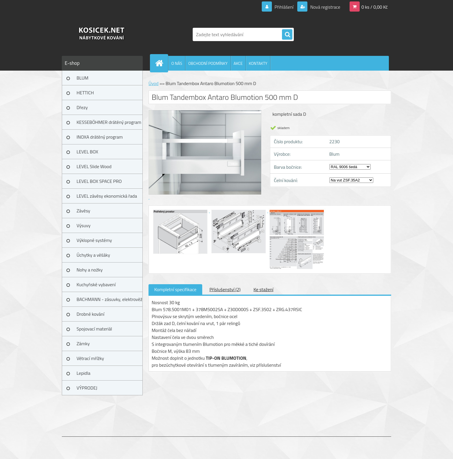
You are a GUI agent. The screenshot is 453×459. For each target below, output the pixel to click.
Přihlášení (284, 6)
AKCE (238, 63)
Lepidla (83, 373)
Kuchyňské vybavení (96, 284)
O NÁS (176, 63)
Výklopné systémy (94, 240)
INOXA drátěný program (100, 136)
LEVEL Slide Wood (94, 166)
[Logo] (101, 34)
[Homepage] (161, 63)
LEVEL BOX (87, 151)
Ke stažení (263, 289)
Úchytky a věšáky (93, 254)
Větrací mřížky (90, 358)
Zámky (83, 343)
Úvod (153, 83)
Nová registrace (324, 6)
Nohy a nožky (90, 269)
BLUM (82, 77)
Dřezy (82, 107)
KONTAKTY (258, 63)
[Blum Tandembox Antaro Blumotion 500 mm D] (181, 210)
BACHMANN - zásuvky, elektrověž (109, 299)
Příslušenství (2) (224, 289)
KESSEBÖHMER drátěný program (109, 122)
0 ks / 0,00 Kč (374, 6)
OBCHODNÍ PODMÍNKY (208, 63)
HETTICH (85, 92)
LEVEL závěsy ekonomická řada (107, 195)
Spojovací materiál (94, 328)
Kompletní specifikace (175, 289)
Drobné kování (90, 314)
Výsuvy (83, 225)
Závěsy (83, 210)
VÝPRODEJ (87, 387)
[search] (287, 34)
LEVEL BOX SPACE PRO (99, 181)
